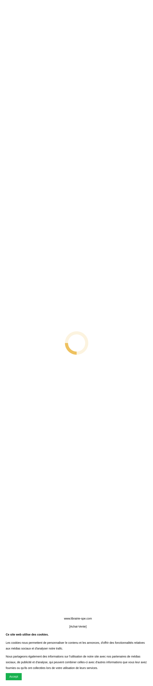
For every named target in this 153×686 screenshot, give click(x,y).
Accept (13, 676)
